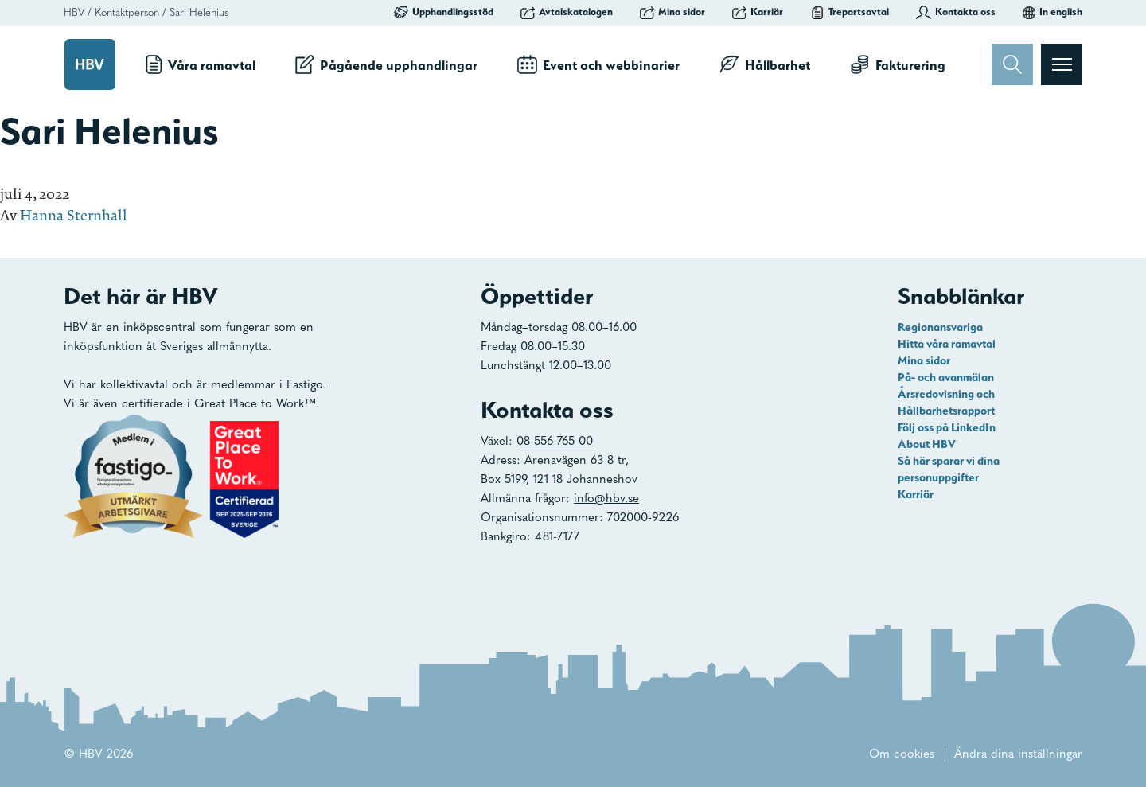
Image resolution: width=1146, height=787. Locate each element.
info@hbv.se (606, 499)
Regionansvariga (940, 327)
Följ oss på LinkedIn (947, 427)
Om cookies (901, 755)
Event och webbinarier (598, 64)
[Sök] (1012, 64)
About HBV (927, 444)
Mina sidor (672, 12)
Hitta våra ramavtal (947, 344)
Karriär (757, 12)
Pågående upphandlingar (386, 64)
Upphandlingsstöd (443, 12)
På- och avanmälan (946, 377)
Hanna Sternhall (73, 215)
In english (1052, 12)
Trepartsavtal (849, 12)
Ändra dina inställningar (1018, 755)
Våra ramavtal (200, 64)
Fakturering (897, 64)
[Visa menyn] (1061, 64)
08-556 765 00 (554, 442)
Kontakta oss (956, 12)
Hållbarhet (764, 64)
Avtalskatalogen (566, 12)
